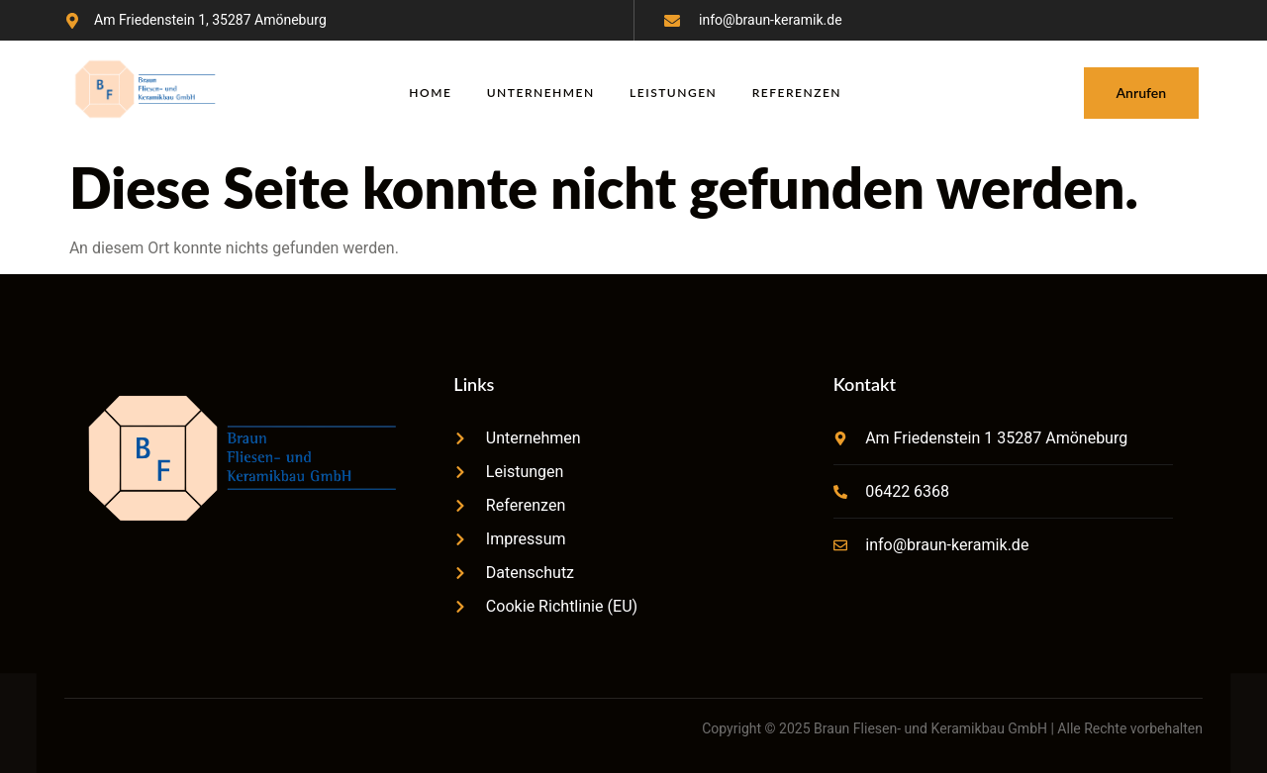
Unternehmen (541, 92)
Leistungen (674, 92)
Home (430, 92)
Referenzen (797, 92)
